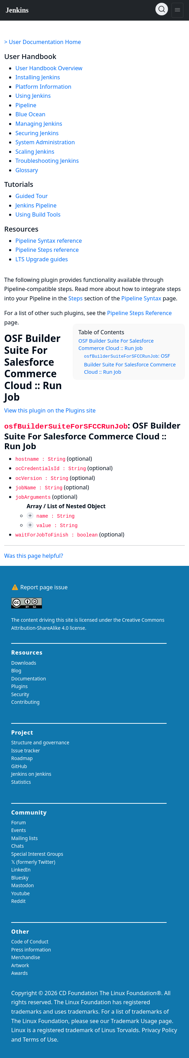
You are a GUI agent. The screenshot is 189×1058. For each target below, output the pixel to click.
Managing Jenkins (38, 123)
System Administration (45, 142)
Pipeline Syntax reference (48, 241)
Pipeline (25, 105)
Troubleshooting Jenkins (47, 161)
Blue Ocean (30, 114)
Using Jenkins (33, 96)
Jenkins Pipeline (36, 205)
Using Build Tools (38, 214)
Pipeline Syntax (141, 298)
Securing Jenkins (37, 133)
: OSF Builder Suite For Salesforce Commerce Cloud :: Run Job (130, 363)
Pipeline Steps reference (47, 250)
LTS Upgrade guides (41, 259)
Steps (75, 298)
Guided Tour (31, 196)
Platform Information (43, 86)
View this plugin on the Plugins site (50, 410)
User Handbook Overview (48, 68)
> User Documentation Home (42, 42)
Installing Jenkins (37, 77)
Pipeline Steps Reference (139, 313)
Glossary (26, 170)
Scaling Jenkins (34, 151)
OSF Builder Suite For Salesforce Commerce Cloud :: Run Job (116, 344)
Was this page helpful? (33, 556)
